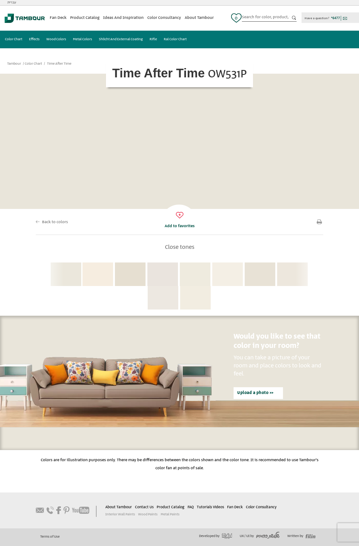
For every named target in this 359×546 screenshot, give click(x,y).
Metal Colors (82, 39)
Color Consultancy (164, 18)
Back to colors (55, 222)
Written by (301, 536)
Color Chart (13, 39)
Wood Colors (56, 39)
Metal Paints (170, 514)
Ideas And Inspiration (123, 18)
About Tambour (199, 18)
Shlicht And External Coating (121, 39)
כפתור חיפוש (294, 17)
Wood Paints (148, 514)
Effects (34, 39)
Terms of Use (50, 536)
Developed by (215, 536)
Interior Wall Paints (120, 514)
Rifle (153, 39)
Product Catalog (84, 18)
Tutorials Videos (210, 507)
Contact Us (144, 507)
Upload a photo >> (255, 393)
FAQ (191, 507)
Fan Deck (58, 18)
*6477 (335, 18)
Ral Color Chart (175, 39)
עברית (11, 2)
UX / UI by (260, 536)
